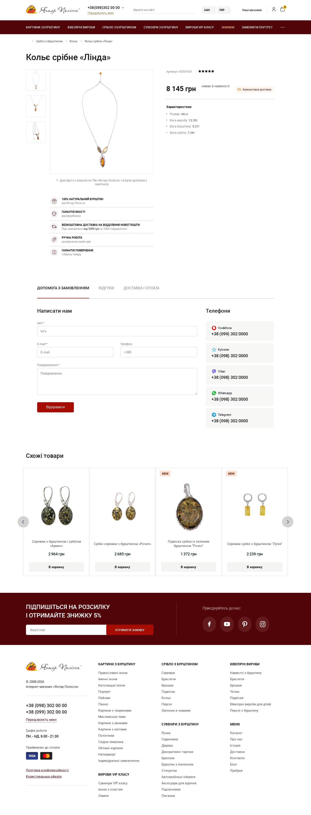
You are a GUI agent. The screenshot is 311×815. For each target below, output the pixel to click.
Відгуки (106, 287)
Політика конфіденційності (47, 770)
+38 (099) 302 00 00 (46, 712)
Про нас (236, 739)
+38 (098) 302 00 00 (46, 705)
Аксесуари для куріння (179, 783)
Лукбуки (236, 770)
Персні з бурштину (244, 710)
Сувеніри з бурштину (161, 27)
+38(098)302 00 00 (104, 7)
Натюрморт (107, 754)
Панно (103, 704)
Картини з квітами (112, 729)
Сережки (168, 673)
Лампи (103, 796)
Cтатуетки (169, 770)
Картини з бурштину (43, 27)
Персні (167, 704)
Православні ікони (112, 673)
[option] (36, 80)
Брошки (167, 685)
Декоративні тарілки (177, 752)
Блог (233, 764)
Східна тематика (110, 742)
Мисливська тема (111, 717)
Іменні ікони (107, 679)
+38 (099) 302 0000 (229, 334)
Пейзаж (104, 698)
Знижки (227, 27)
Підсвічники (171, 789)
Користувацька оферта (44, 776)
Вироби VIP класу (200, 27)
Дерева (167, 745)
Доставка (237, 752)
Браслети (169, 679)
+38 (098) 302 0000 (229, 355)
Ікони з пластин (110, 789)
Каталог (236, 733)
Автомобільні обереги (178, 777)
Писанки (168, 796)
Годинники (170, 739)
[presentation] (23, 521)
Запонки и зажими (176, 710)
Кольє (74, 41)
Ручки (166, 733)
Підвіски (168, 692)
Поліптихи (106, 735)
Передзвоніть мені (101, 13)
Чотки (234, 692)
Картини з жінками (112, 723)
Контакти (237, 758)
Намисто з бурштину (246, 673)
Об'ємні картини (110, 748)
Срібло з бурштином (119, 27)
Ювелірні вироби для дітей (250, 704)
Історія (235, 745)
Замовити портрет (257, 27)
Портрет (104, 692)
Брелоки (168, 758)
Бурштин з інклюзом (177, 764)
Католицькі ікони (111, 685)
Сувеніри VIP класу (112, 783)
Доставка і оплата (141, 287)
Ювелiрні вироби (81, 27)
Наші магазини (248, 10)
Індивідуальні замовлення (118, 761)
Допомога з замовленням (63, 287)
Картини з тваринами (114, 710)
